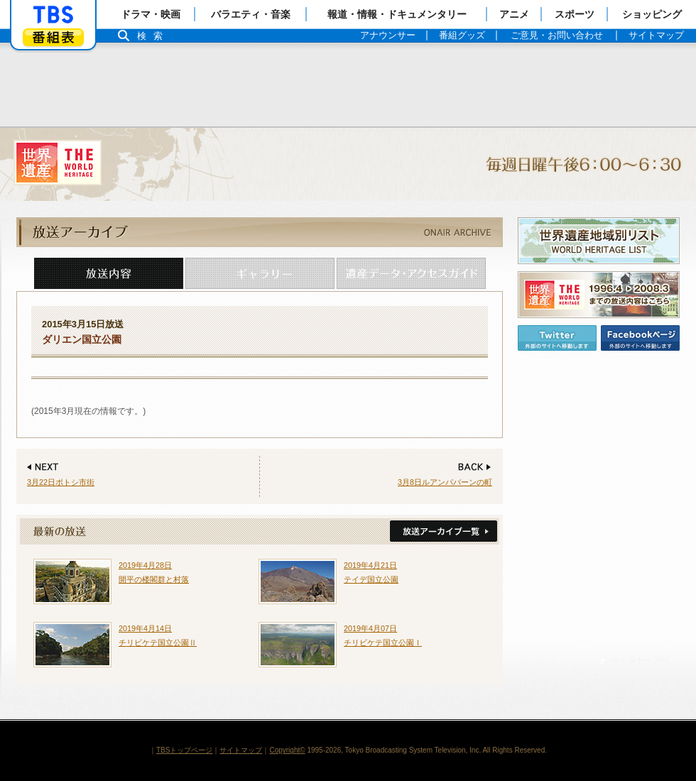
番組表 (53, 37)
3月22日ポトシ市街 (60, 482)
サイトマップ (240, 750)
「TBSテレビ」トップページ (53, 15)
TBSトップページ (184, 750)
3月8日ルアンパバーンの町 (445, 482)
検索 (153, 36)
